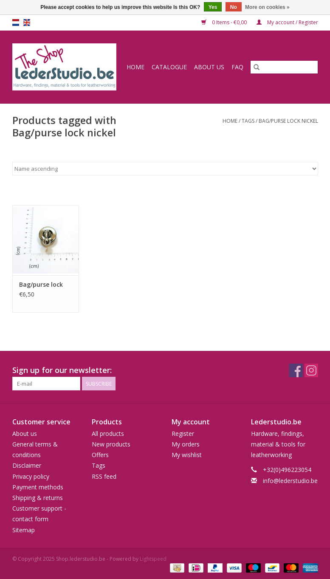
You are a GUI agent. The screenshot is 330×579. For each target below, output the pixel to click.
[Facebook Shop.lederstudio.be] (296, 370)
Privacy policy (30, 476)
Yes (213, 7)
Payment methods (37, 487)
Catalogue (169, 67)
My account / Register (287, 22)
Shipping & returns (37, 498)
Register (183, 433)
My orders (186, 444)
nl (15, 22)
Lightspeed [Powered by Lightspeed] (153, 558)
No (233, 7)
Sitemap (23, 530)
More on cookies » (267, 7)
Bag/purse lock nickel (288, 120)
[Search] (284, 67)
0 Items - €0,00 (224, 22)
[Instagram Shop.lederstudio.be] (311, 370)
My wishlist (187, 455)
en (26, 22)
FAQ (237, 67)
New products (111, 444)
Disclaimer (26, 465)
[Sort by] (165, 168)
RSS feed (104, 476)
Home (135, 67)
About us (209, 67)
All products (108, 433)
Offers (100, 455)
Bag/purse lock (41, 284)
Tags (248, 120)
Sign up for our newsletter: (62, 370)
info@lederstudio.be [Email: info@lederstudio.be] (290, 481)
